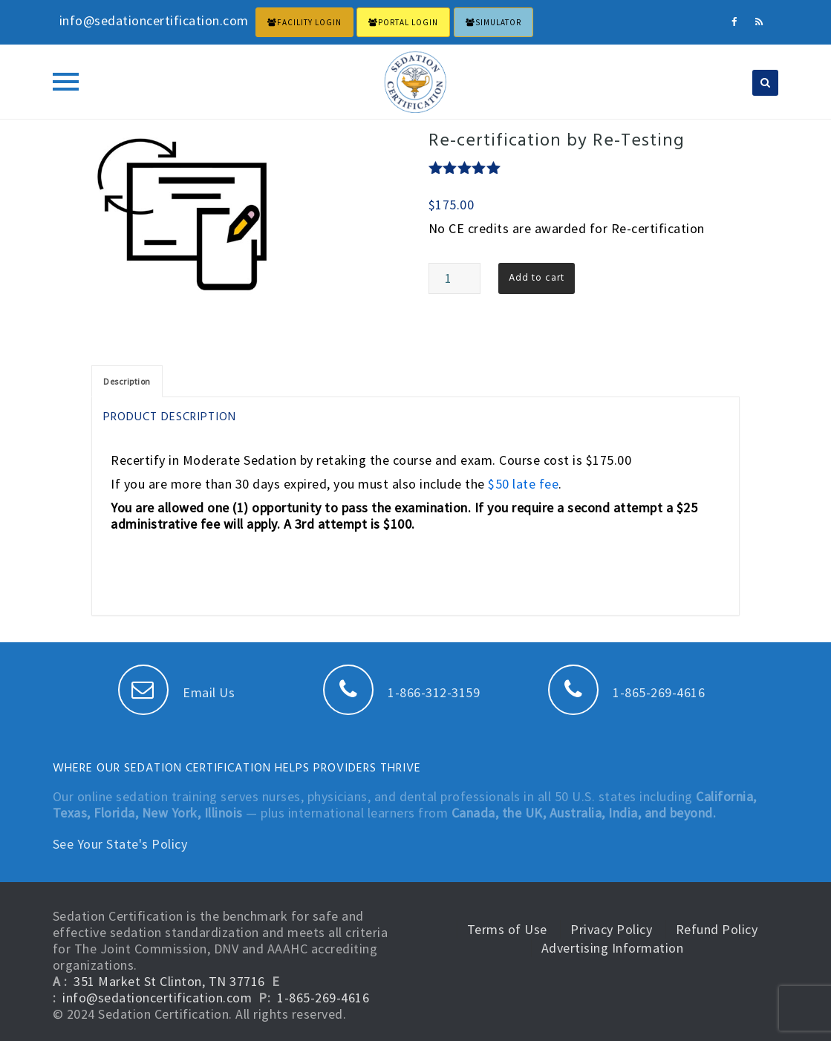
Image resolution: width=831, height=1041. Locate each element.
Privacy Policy (611, 929)
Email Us (176, 692)
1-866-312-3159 (401, 692)
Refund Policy (717, 929)
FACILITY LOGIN (304, 22)
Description (127, 381)
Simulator (493, 22)
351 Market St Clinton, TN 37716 (169, 981)
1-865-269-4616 (626, 692)
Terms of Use (507, 929)
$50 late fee (523, 483)
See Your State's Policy (120, 843)
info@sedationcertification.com (157, 997)
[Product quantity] (454, 278)
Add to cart (536, 278)
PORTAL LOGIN (403, 22)
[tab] (127, 381)
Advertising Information (612, 947)
